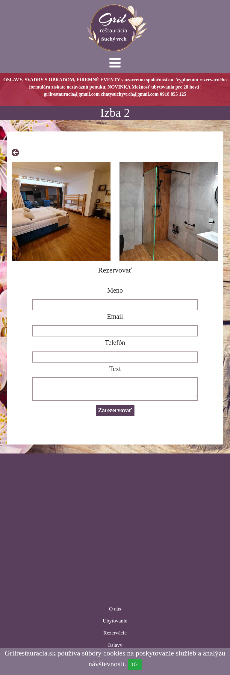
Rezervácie (115, 633)
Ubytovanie (115, 621)
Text (115, 368)
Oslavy (115, 645)
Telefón (115, 342)
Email (115, 316)
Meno (115, 290)
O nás (115, 609)
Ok (135, 664)
